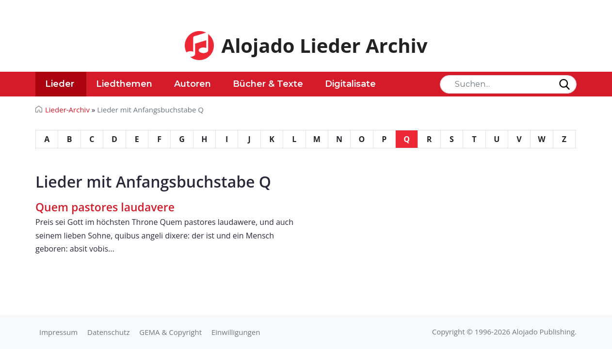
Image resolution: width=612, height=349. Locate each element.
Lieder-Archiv (67, 109)
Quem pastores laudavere (105, 207)
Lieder (59, 84)
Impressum (58, 332)
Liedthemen (124, 84)
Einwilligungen (235, 332)
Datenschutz (108, 332)
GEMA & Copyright (170, 332)
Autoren (192, 84)
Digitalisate (350, 84)
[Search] (508, 84)
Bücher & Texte (268, 84)
